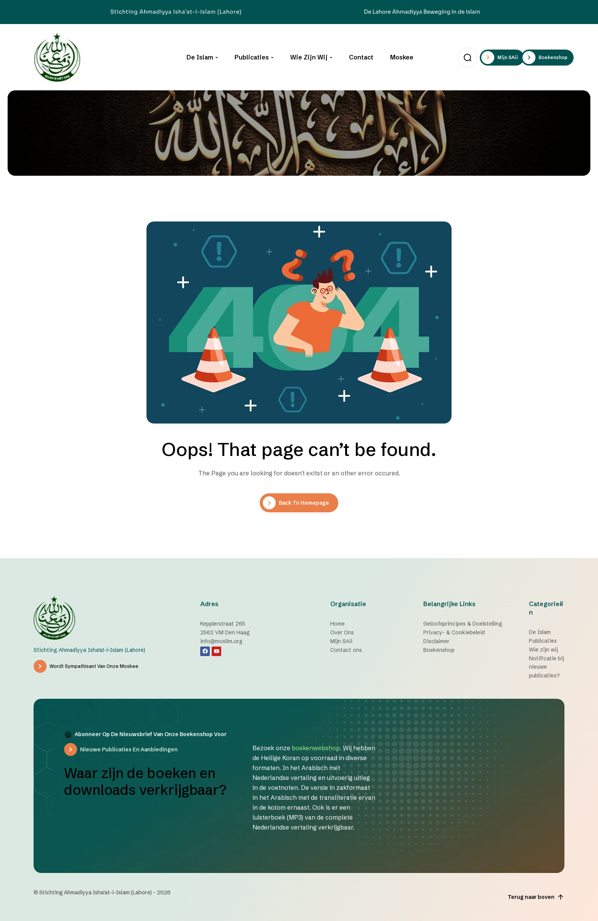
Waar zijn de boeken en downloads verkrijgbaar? (145, 781)
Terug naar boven (536, 897)
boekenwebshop (316, 748)
